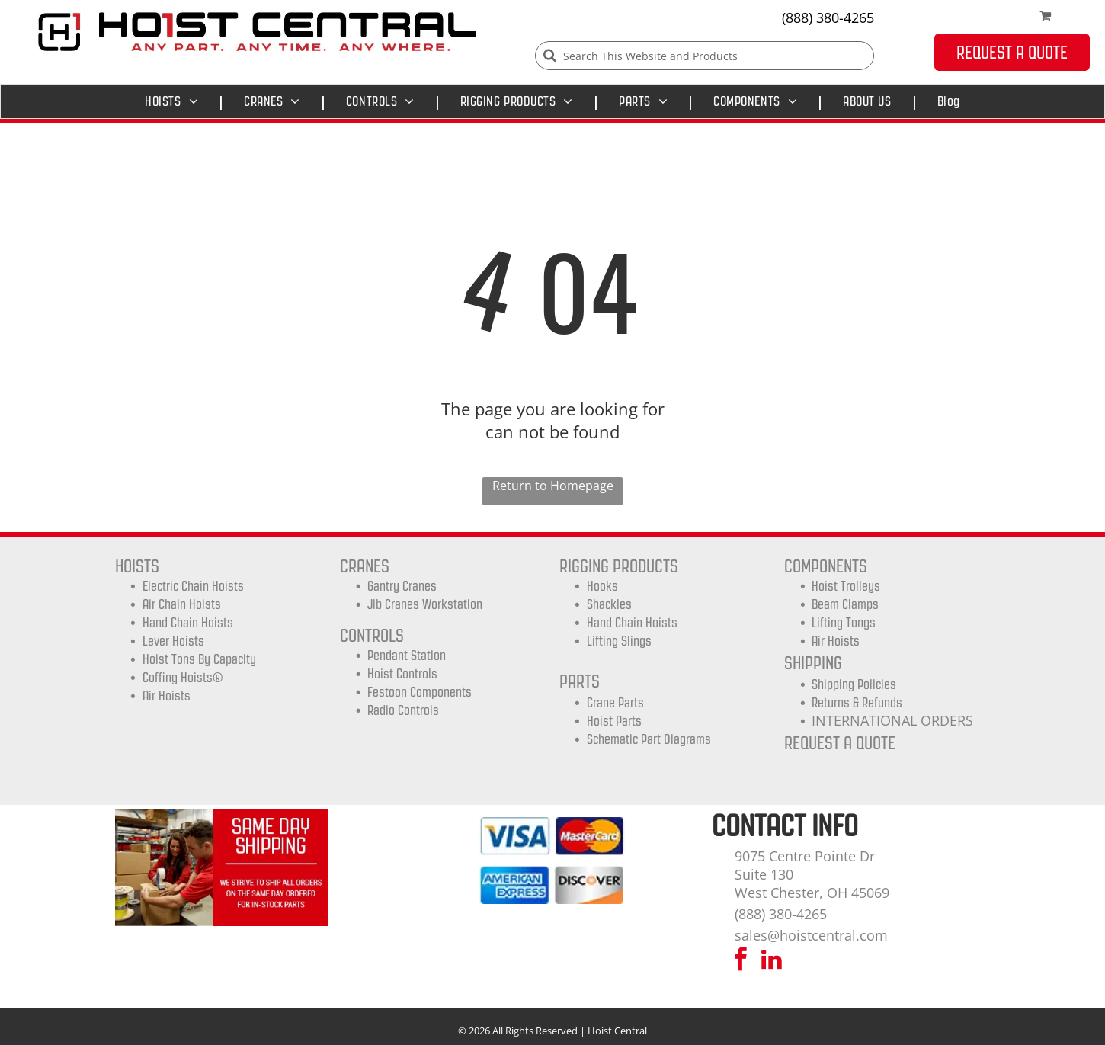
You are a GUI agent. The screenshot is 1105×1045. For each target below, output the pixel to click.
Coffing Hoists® (183, 677)
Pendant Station (406, 655)
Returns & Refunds (857, 702)
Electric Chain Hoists (193, 586)
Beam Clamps (845, 604)
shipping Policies (854, 684)
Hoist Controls (402, 673)
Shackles (609, 604)
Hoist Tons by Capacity (199, 659)
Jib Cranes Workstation (424, 604)
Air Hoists (167, 696)
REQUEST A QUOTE (839, 743)
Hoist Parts (614, 721)
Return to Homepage (552, 485)
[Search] (705, 55)
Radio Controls (403, 710)
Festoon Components (419, 692)
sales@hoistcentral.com (811, 935)
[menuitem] (175, 101)
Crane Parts (615, 702)
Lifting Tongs (844, 622)
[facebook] (740, 961)
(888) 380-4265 (828, 17)
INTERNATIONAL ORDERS (892, 720)
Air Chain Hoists (182, 604)
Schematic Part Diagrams (649, 739)
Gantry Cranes (402, 586)
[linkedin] (772, 961)
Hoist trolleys (846, 586)
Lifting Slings (619, 641)
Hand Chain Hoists (188, 622)
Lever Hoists (173, 641)
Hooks (602, 586)
